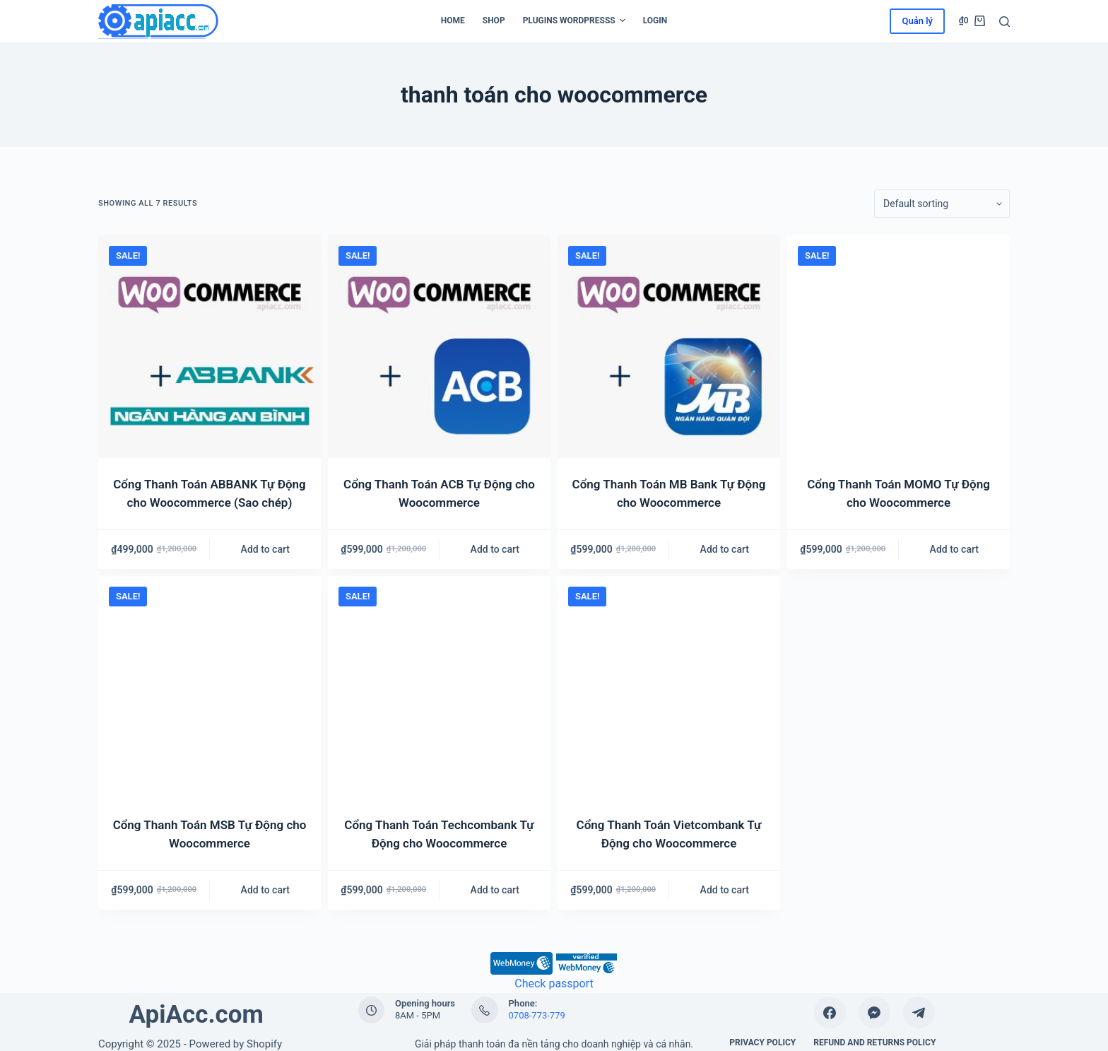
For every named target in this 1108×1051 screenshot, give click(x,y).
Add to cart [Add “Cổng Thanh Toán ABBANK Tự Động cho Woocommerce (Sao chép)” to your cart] (265, 549)
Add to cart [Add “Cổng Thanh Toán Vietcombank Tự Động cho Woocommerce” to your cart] (724, 890)
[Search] (1004, 21)
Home (453, 20)
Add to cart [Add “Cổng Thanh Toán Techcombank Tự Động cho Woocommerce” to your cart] (495, 890)
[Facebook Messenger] (874, 1012)
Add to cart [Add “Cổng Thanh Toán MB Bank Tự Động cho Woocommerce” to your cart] (724, 549)
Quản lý (917, 21)
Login (655, 20)
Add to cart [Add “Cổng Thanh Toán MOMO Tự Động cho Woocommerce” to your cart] (954, 549)
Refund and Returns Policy (874, 1042)
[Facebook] (830, 1012)
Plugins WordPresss (574, 21)
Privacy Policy (762, 1042)
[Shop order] (942, 203)
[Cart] (972, 21)
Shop (494, 20)
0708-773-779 (537, 1015)
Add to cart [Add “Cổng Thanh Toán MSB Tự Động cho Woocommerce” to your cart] (265, 890)
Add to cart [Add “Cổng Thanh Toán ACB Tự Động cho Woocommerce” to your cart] (495, 549)
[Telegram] (919, 1012)
